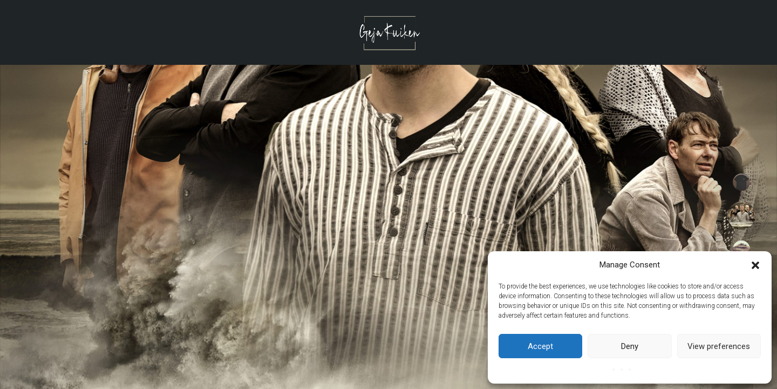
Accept (540, 346)
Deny (629, 346)
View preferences (718, 346)
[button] (755, 265)
